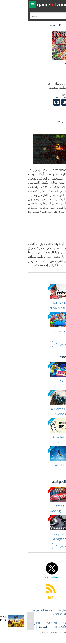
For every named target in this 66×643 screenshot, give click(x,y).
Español (41, 623)
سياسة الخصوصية (15, 610)
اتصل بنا (35, 610)
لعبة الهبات (53, 25)
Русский (24, 623)
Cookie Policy (34, 614)
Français (57, 623)
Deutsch (51, 627)
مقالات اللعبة (53, 610)
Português (33, 627)
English (8, 623)
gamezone (25, 4)
